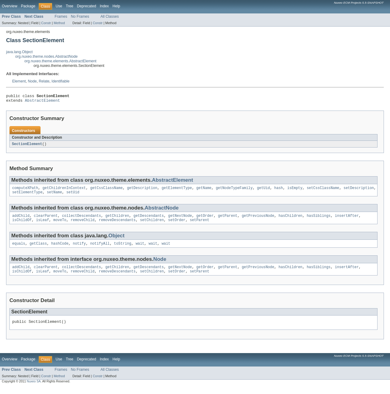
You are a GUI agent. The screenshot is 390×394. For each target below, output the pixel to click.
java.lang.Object (19, 52)
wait (140, 248)
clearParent (46, 219)
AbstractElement (42, 102)
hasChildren (290, 219)
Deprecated (86, 6)
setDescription (358, 190)
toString (122, 248)
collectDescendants (81, 219)
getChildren (117, 219)
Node (32, 81)
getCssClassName (106, 190)
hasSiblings (319, 219)
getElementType (176, 190)
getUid (263, 190)
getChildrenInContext (64, 190)
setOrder (177, 224)
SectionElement (27, 146)
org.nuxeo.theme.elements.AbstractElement (60, 61)
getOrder (205, 219)
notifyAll (100, 248)
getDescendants (148, 219)
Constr (46, 23)
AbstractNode (162, 211)
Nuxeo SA (34, 388)
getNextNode (180, 219)
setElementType (27, 195)
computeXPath (25, 190)
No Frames (80, 16)
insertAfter (347, 219)
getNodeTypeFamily (234, 190)
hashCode (60, 248)
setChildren (152, 224)
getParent (227, 219)
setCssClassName (323, 190)
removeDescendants (117, 224)
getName (203, 190)
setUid (73, 195)
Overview (9, 6)
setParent (199, 224)
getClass (38, 248)
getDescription (142, 190)
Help (116, 6)
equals (18, 248)
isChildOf (22, 224)
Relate (44, 81)
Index (104, 6)
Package (28, 6)
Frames (61, 16)
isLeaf (42, 224)
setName (54, 195)
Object (116, 240)
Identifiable (60, 81)
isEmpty (295, 190)
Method (59, 23)
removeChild (82, 224)
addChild (21, 219)
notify (79, 248)
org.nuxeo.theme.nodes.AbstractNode (46, 56)
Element (19, 81)
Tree (69, 6)
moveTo (59, 224)
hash (278, 190)
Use (58, 6)
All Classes (110, 16)
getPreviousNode (258, 219)
